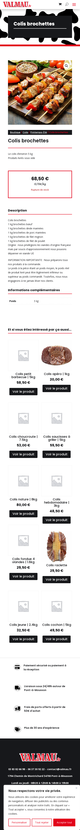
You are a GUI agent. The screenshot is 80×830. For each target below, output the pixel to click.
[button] (66, 66)
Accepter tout (64, 822)
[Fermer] (76, 788)
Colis (25, 132)
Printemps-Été (38, 132)
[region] (42, 807)
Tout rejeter (42, 822)
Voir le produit (23, 391)
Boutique (15, 132)
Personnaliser (19, 822)
